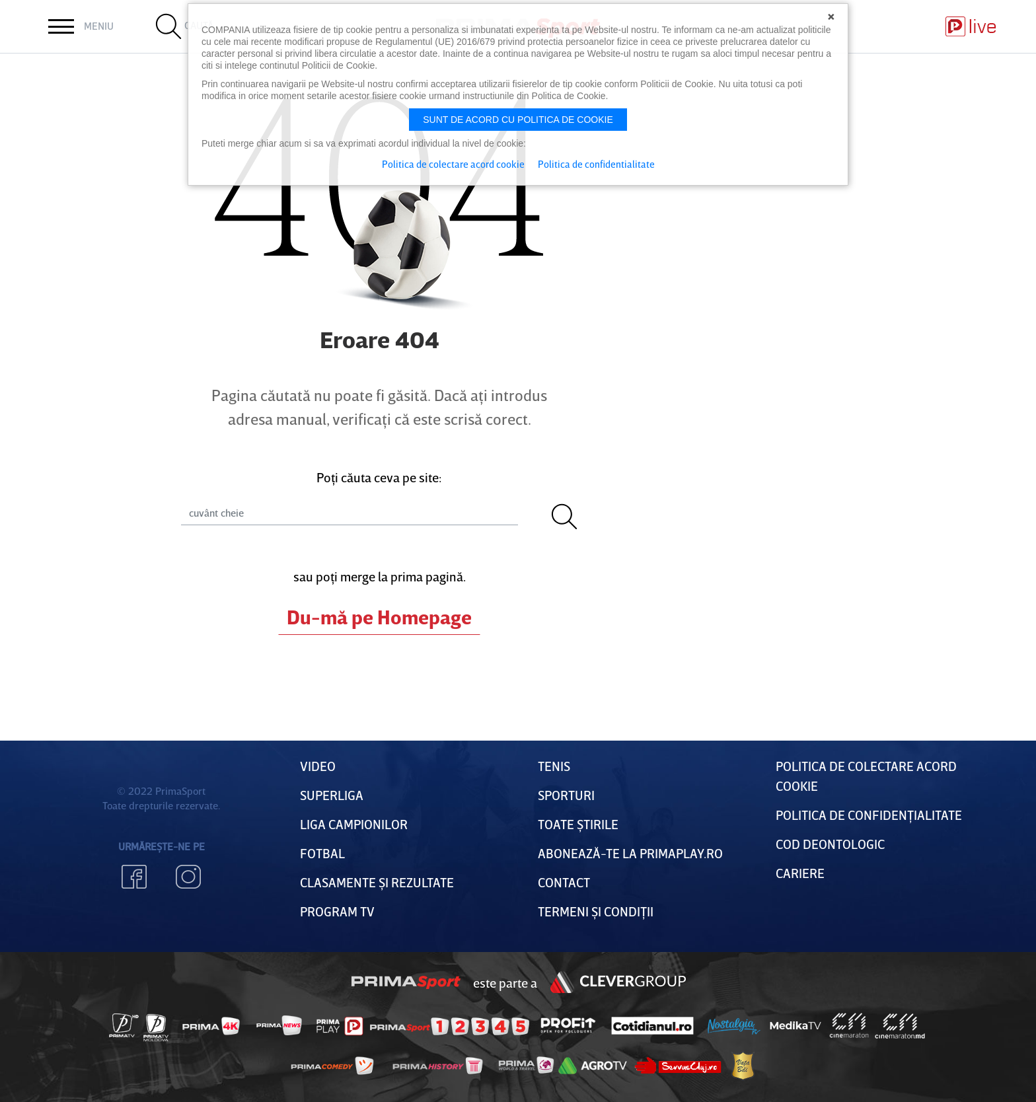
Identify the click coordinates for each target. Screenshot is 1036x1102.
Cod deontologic (830, 844)
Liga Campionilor (354, 824)
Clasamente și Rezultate (377, 882)
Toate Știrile (578, 824)
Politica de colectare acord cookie (453, 164)
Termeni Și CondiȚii (595, 911)
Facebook (134, 877)
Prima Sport (406, 982)
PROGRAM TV (337, 911)
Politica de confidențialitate (869, 815)
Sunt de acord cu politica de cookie (518, 119)
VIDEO (318, 766)
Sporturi (566, 795)
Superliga (331, 795)
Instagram (188, 877)
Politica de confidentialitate (596, 164)
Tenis (554, 766)
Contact (564, 882)
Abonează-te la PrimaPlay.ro (630, 853)
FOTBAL (322, 853)
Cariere (800, 873)
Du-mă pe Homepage (379, 617)
